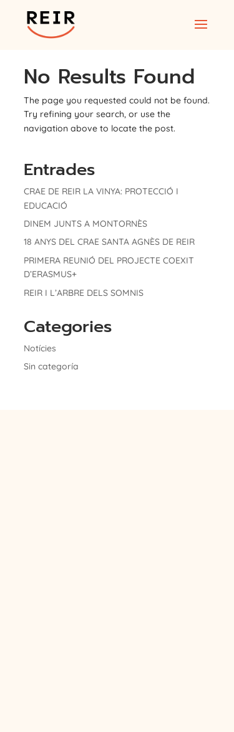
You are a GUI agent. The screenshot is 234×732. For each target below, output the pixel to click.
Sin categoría (51, 366)
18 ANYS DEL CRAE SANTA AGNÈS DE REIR (109, 241)
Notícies (40, 348)
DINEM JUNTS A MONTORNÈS (85, 223)
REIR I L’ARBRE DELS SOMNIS (84, 292)
